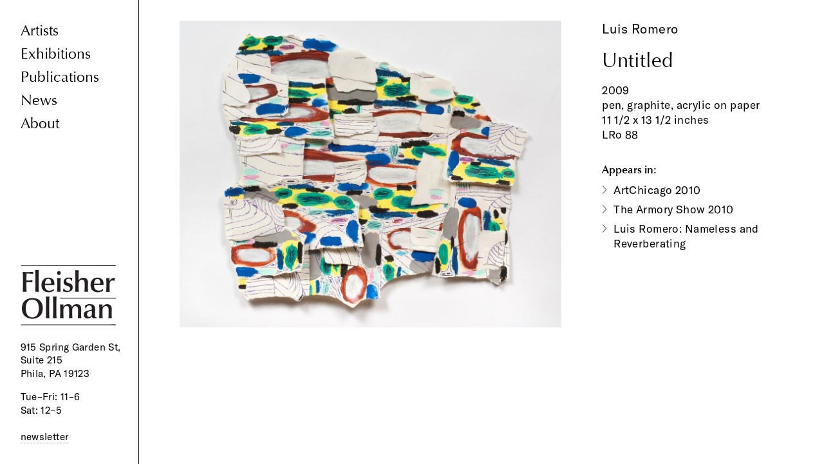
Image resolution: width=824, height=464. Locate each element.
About (40, 123)
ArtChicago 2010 (656, 190)
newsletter (45, 436)
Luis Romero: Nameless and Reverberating (686, 236)
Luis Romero (640, 29)
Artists (40, 30)
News (39, 100)
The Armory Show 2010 (673, 209)
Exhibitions (56, 53)
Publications (60, 77)
